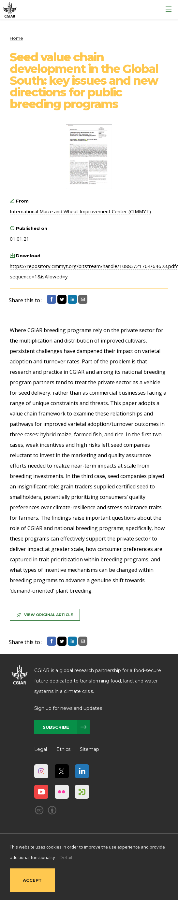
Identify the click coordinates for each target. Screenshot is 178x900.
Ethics (63, 749)
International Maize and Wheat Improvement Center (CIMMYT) (80, 211)
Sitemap (89, 749)
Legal (40, 749)
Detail (65, 857)
